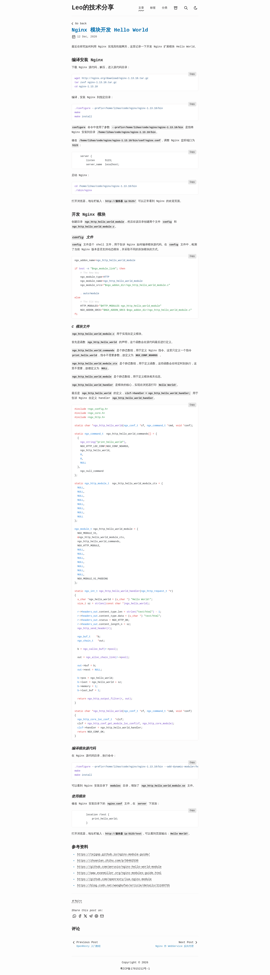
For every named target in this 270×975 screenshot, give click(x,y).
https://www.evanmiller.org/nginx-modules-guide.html (119, 873)
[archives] (175, 8)
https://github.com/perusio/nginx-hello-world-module (119, 866)
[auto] (195, 8)
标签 (153, 7)
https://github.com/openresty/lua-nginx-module (114, 879)
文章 (141, 7)
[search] (186, 8)
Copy (192, 74)
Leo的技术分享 (93, 7)
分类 (164, 7)
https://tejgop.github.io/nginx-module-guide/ (113, 854)
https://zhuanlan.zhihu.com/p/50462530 (107, 860)
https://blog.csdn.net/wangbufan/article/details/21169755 (123, 885)
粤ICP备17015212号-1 (135, 968)
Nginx (77, 900)
